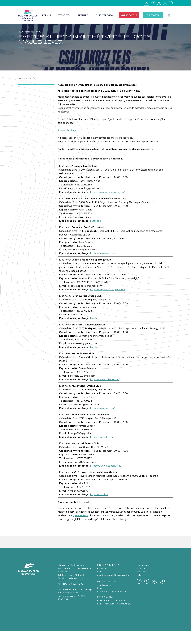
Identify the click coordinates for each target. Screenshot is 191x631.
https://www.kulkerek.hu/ (104, 379)
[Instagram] (159, 3)
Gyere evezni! (129, 15)
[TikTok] (171, 3)
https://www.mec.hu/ (102, 408)
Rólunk (46, 15)
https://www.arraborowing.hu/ (107, 192)
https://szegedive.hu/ (102, 436)
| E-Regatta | (153, 15)
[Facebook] (153, 3)
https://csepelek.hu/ (101, 289)
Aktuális (83, 15)
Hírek (21, 47)
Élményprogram (105, 15)
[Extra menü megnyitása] (170, 15)
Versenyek (64, 15)
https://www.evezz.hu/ (103, 253)
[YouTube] (165, 3)
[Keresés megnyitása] (146, 3)
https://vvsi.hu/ (99, 494)
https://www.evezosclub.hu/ (106, 465)
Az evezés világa (67, 130)
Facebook (95, 220)
